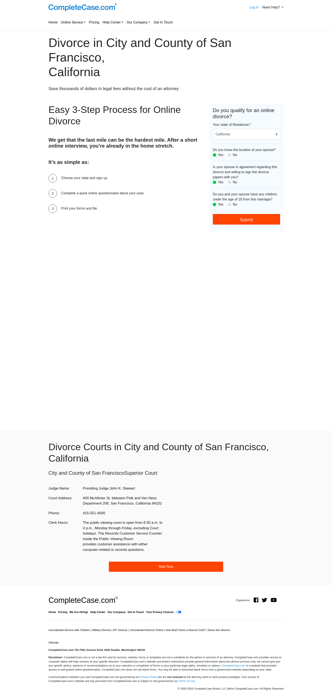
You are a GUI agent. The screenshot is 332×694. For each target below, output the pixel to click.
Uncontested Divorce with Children (69, 630)
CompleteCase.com (83, 600)
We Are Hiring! (78, 612)
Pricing (94, 22)
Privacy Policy (148, 677)
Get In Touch (163, 22)
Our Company (137, 22)
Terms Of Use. (187, 681)
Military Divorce (102, 630)
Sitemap (53, 642)
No (235, 155)
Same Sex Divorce (219, 630)
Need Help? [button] (271, 7)
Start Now (166, 566)
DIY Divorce (120, 630)
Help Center (112, 22)
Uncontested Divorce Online (147, 630)
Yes (220, 155)
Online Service (72, 22)
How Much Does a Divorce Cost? (186, 630)
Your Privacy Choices (160, 612)
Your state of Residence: (232, 124)
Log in (254, 7)
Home (53, 22)
